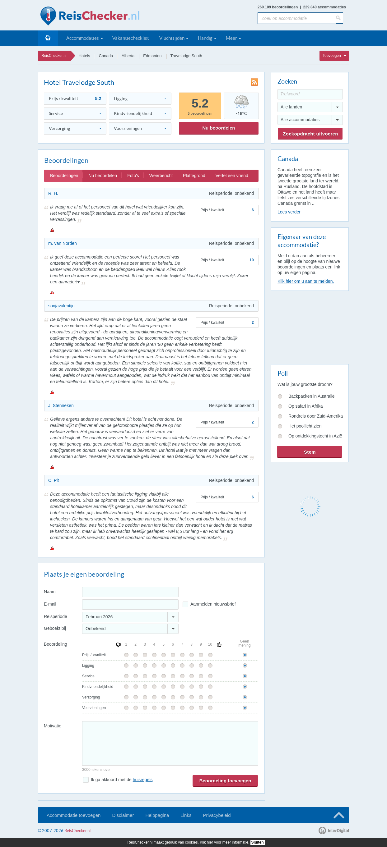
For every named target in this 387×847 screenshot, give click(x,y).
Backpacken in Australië (311, 396)
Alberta (128, 55)
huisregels (143, 779)
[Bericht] (170, 743)
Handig (205, 38)
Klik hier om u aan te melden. (305, 281)
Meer (231, 38)
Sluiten (257, 842)
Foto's (133, 175)
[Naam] (130, 592)
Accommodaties (82, 38)
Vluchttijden (171, 38)
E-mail (50, 604)
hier (210, 842)
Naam (49, 591)
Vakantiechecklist (130, 38)
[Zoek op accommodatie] (297, 18)
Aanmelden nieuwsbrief (213, 604)
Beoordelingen (64, 175)
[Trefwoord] (310, 94)
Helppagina (157, 815)
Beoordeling (55, 644)
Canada (106, 55)
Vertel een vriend (232, 175)
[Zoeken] (339, 18)
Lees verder (289, 211)
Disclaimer (123, 815)
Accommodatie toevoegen (73, 815)
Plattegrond (194, 175)
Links (185, 815)
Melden (52, 230)
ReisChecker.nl (54, 55)
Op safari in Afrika (305, 406)
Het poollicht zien (305, 426)
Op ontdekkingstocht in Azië (315, 435)
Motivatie (52, 725)
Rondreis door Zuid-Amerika (315, 416)
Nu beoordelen (218, 127)
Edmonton (152, 55)
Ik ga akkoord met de (121, 779)
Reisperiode (55, 616)
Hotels (84, 55)
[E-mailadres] (130, 604)
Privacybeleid (217, 815)
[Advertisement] (309, 326)
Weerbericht (161, 175)
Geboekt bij (55, 628)
